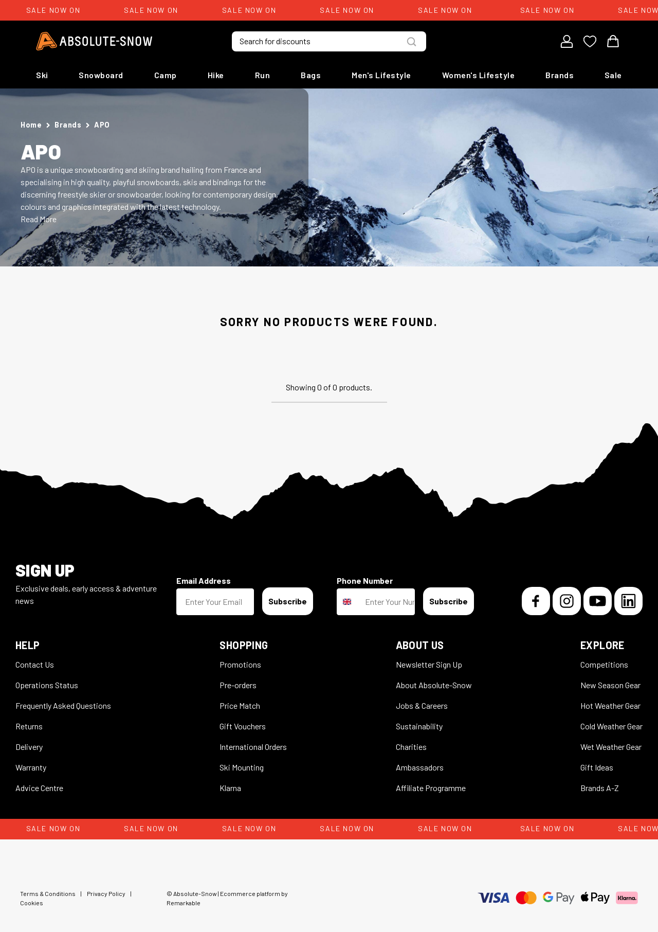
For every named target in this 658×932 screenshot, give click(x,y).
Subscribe (287, 601)
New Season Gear (610, 685)
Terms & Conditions (48, 893)
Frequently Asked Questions (63, 705)
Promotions (240, 664)
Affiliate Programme (431, 788)
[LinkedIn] (628, 601)
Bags (311, 75)
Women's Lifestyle (478, 75)
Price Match (240, 705)
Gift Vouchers (243, 726)
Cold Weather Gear (611, 726)
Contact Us (34, 664)
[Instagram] (567, 601)
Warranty (30, 767)
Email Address (203, 580)
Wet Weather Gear (611, 746)
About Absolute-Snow (434, 685)
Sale (613, 75)
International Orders (253, 746)
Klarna (230, 788)
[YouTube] (597, 601)
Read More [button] (39, 219)
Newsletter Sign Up (429, 664)
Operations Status (46, 685)
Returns (29, 726)
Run (262, 75)
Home (31, 124)
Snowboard (101, 75)
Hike (216, 75)
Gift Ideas (596, 767)
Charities (411, 746)
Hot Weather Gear (610, 705)
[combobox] (348, 602)
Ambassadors (420, 767)
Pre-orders (238, 685)
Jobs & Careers (422, 705)
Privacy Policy (106, 893)
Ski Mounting (242, 767)
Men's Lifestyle (381, 75)
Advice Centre (39, 788)
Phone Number (365, 580)
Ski (42, 75)
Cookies (31, 902)
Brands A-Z (599, 788)
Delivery (29, 746)
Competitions (604, 664)
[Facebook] (536, 601)
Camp (165, 75)
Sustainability (419, 726)
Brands (559, 75)
